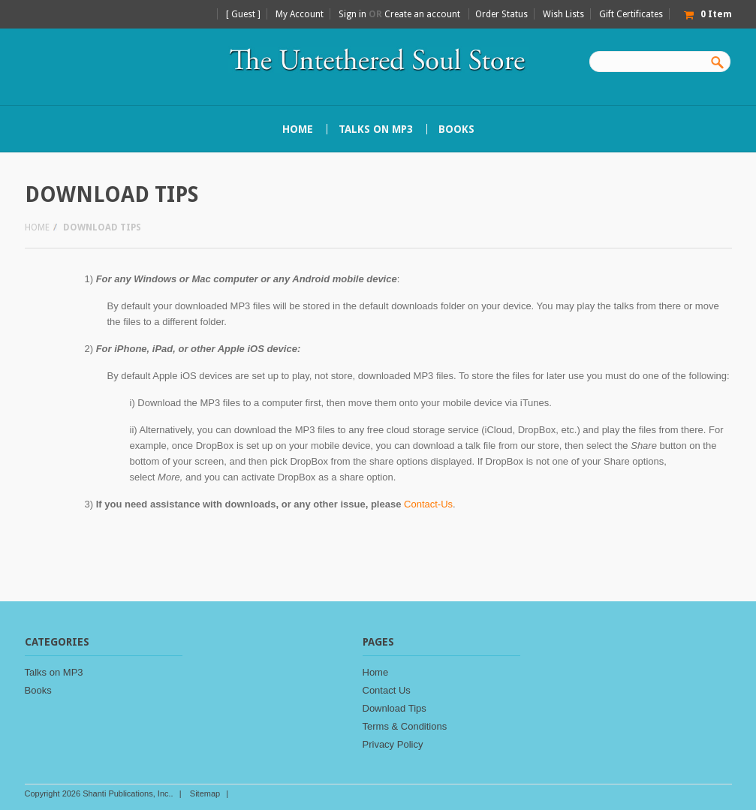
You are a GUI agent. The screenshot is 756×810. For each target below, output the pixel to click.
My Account (300, 14)
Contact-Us (428, 504)
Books (456, 129)
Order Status (501, 14)
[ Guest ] (243, 14)
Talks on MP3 (376, 129)
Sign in (352, 14)
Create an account (422, 14)
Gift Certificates (631, 14)
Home (37, 227)
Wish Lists (563, 14)
